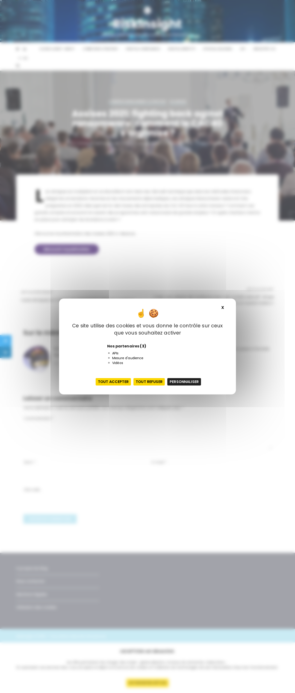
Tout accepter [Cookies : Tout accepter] (113, 381)
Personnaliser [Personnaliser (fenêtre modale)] (184, 381)
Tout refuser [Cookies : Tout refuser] (149, 381)
